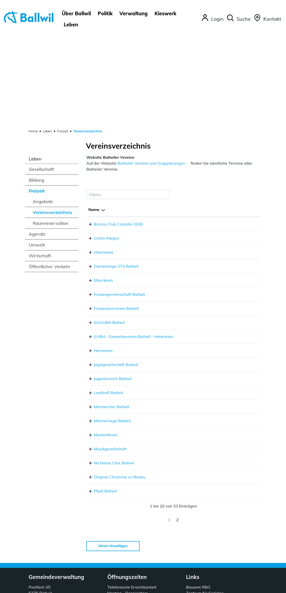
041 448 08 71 (180, 348)
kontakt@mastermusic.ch (221, 348)
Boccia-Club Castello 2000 (113, 131)
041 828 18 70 (180, 159)
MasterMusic (100, 348)
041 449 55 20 (42, 512)
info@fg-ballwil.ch (214, 201)
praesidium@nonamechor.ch (224, 376)
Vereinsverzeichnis (52, 121)
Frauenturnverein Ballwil (110, 215)
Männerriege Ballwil (106, 333)
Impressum (208, 586)
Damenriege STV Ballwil (110, 173)
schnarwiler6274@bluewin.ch (225, 277)
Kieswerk (165, 13)
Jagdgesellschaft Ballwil (110, 277)
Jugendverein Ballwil (107, 291)
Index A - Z (169, 586)
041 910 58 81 (180, 376)
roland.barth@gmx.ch (218, 305)
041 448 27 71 (180, 277)
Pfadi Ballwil (99, 404)
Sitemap (153, 586)
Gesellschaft (41, 76)
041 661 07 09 (180, 243)
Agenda (37, 141)
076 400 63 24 (180, 390)
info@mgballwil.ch (214, 362)
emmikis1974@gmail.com (221, 215)
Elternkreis (98, 187)
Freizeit (37, 98)
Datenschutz (189, 586)
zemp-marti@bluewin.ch (220, 145)
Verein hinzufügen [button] (112, 459)
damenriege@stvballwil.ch (222, 173)
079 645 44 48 (180, 362)
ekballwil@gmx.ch (214, 187)
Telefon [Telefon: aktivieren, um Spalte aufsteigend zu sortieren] (173, 116)
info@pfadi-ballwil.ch (217, 404)
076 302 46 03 (180, 291)
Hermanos (97, 263)
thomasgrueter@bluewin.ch (223, 390)
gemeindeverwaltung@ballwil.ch (59, 518)
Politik (105, 13)
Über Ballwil (76, 13)
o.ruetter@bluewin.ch (217, 243)
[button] (238, 19)
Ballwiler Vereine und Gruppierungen (151, 70)
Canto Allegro (101, 145)
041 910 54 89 (180, 215)
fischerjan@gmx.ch (215, 291)
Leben (71, 24)
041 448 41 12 (180, 131)
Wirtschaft (40, 163)
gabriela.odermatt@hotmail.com (227, 263)
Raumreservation (50, 130)
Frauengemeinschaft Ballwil (114, 201)
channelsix (98, 159)
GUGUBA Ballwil (103, 229)
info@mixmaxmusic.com (220, 159)
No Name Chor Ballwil (108, 376)
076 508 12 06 (180, 305)
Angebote (43, 109)
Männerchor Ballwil (106, 319)
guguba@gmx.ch (213, 229)
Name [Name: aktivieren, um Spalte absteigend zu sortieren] (93, 116)
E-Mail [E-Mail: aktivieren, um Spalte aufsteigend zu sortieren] (204, 116)
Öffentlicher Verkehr (49, 174)
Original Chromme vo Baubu (114, 390)
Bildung (36, 87)
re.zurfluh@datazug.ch (218, 333)
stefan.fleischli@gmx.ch (219, 319)
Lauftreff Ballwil (103, 305)
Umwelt (37, 152)
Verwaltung (133, 13)
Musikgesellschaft (104, 362)
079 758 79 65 (180, 319)
